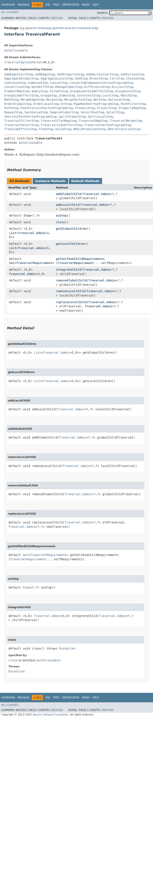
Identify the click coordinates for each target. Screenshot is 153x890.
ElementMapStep (17, 91)
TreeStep (46, 129)
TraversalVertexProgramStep (107, 125)
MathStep (11, 99)
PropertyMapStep (132, 108)
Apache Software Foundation (51, 714)
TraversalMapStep (93, 120)
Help (95, 4)
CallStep (117, 78)
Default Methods (85, 181)
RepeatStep (13, 112)
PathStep (11, 108)
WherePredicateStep (89, 129)
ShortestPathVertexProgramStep (30, 116)
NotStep (99, 99)
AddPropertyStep (70, 74)
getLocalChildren (70, 243)
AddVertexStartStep (102, 74)
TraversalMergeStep (126, 120)
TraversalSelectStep (21, 125)
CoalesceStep (15, 82)
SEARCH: (102, 12)
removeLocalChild (70, 291)
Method (57, 18)
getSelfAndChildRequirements (80, 259)
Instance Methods (50, 181)
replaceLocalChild (71, 302)
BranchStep (99, 78)
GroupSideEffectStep (21, 95)
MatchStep (129, 95)
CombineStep (38, 82)
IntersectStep (89, 95)
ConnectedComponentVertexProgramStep (101, 82)
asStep (61, 215)
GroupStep (49, 95)
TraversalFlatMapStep (59, 120)
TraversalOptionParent (23, 62)
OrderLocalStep (46, 104)
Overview (8, 4)
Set (11, 263)
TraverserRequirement (34, 263)
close (60, 222)
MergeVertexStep (78, 99)
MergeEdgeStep (32, 99)
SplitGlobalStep (72, 116)
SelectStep (115, 112)
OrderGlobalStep (17, 104)
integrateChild (68, 269)
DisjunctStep (122, 87)
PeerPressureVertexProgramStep (47, 108)
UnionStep (63, 129)
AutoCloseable (16, 50)
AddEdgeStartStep (18, 74)
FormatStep (59, 91)
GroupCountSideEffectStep (91, 91)
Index (86, 4)
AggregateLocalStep (57, 78)
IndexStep (67, 95)
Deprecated (70, 4)
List (12, 233)
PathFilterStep (133, 104)
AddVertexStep (132, 74)
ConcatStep (59, 82)
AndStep (81, 78)
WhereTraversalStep (124, 129)
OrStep (66, 104)
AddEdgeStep (45, 74)
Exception (67, 648)
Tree (56, 4)
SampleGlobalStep (64, 112)
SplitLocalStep (100, 116)
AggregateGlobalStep (21, 78)
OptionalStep (119, 99)
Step (27, 215)
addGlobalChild (68, 194)
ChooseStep (135, 78)
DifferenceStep (97, 87)
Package (23, 4)
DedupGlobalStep (68, 87)
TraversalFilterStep (21, 120)
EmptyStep (40, 91)
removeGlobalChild (71, 280)
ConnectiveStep (17, 87)
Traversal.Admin (96, 194)
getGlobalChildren (71, 228)
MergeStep (54, 99)
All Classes (9, 12)
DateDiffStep (42, 87)
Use (47, 4)
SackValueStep (36, 112)
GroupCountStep (128, 91)
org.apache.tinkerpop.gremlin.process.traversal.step (58, 28)
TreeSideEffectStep (20, 129)
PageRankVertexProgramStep (96, 104)
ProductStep (85, 108)
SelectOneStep (92, 112)
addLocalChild (68, 204)
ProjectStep (107, 108)
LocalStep (111, 95)
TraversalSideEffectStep (61, 125)
